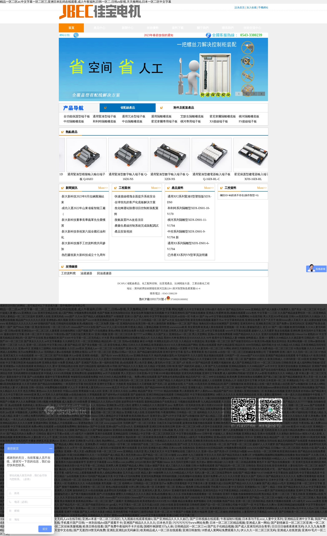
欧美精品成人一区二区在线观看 (160, 530)
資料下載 (178, 27)
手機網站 (263, 7)
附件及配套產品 (184, 107)
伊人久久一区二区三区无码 (258, 530)
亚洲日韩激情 (191, 530)
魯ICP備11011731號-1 (152, 299)
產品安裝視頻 (123, 231)
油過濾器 (86, 273)
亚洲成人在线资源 (289, 530)
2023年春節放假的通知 (161, 35)
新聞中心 (127, 27)
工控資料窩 (68, 273)
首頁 (71, 27)
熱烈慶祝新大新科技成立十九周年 (84, 255)
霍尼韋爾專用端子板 (164, 121)
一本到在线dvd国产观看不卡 (104, 522)
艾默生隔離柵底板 (192, 116)
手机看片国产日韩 (72, 522)
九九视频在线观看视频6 (136, 519)
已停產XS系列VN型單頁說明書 (188, 255)
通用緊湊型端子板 (104, 116)
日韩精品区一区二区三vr (190, 526)
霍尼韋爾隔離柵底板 (223, 116)
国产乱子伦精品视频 (221, 526)
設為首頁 (240, 7)
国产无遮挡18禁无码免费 (89, 530)
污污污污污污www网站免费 (190, 522)
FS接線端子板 (248, 121)
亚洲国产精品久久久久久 (139, 522)
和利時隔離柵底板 (104, 121)
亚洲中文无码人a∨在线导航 (63, 519)
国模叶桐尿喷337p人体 (158, 526)
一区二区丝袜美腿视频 (67, 526)
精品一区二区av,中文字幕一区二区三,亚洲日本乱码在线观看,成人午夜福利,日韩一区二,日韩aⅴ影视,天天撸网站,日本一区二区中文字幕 (85, 1)
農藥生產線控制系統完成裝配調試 (136, 225)
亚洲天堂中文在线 (60, 530)
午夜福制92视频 (230, 519)
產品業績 (99, 36)
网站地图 (178, 309)
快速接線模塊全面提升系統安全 (135, 196)
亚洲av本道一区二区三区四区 (101, 519)
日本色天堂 (164, 522)
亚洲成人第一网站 (257, 522)
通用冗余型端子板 (133, 116)
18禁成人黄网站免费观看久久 (220, 530)
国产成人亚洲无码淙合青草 (252, 526)
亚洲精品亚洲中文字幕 (298, 519)
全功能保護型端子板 (77, 116)
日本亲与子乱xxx (253, 519)
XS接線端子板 (219, 121)
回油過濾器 (104, 273)
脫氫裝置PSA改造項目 (129, 219)
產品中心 (99, 27)
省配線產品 (127, 107)
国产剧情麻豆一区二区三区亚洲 (291, 522)
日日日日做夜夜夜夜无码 (288, 526)
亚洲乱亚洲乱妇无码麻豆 (123, 530)
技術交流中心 (252, 27)
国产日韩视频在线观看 (204, 519)
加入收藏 (252, 7)
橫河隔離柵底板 (249, 116)
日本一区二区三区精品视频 (227, 522)
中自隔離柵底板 (132, 121)
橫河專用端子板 (190, 121)
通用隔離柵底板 (161, 116)
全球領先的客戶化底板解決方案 (135, 202)
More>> (103, 187)
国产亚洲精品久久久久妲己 (171, 519)
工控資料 (230, 187)
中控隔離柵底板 (74, 121)
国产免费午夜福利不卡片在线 (124, 526)
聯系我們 (228, 27)
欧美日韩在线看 (93, 526)
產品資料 (177, 187)
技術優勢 (152, 27)
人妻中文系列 (274, 519)
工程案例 (124, 187)
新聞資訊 (127, 36)
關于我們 (203, 27)
